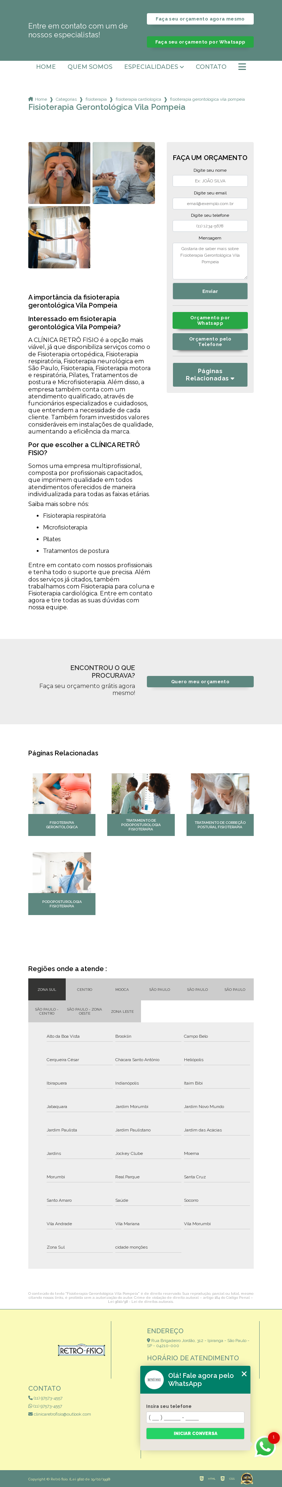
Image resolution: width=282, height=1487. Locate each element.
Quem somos (90, 67)
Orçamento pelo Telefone (210, 341)
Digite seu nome (210, 170)
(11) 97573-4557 (45, 1398)
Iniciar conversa (195, 1433)
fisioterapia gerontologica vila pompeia (207, 99)
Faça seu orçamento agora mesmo (200, 19)
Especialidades (151, 67)
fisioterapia (96, 99)
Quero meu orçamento (200, 681)
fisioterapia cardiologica (138, 99)
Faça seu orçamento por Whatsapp (200, 42)
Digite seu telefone (210, 215)
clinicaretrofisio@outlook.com (59, 1414)
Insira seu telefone (169, 1406)
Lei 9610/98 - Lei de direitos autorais (140, 1302)
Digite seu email (210, 193)
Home (46, 67)
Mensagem (210, 238)
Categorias (66, 99)
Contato (211, 67)
